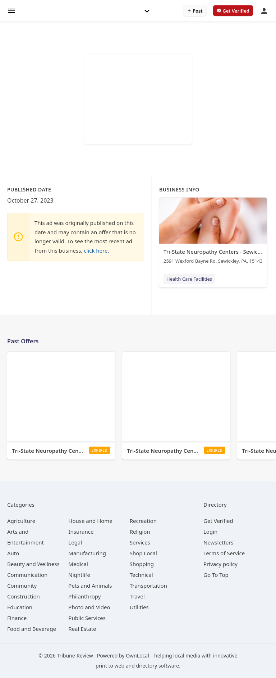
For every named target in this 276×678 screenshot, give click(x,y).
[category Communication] (27, 574)
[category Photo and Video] (89, 607)
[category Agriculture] (21, 520)
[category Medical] (78, 564)
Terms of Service (224, 553)
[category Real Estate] (82, 628)
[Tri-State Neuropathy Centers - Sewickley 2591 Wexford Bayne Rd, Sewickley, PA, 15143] (213, 232)
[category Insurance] (80, 531)
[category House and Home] (90, 520)
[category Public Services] (87, 618)
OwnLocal (137, 655)
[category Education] (19, 607)
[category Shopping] (142, 564)
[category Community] (22, 585)
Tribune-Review (75, 655)
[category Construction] (23, 596)
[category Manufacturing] (87, 553)
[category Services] (140, 542)
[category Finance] (17, 618)
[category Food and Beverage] (31, 628)
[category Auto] (13, 553)
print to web (110, 665)
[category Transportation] (148, 585)
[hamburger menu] (11, 10)
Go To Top (216, 574)
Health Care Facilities (189, 279)
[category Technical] (141, 574)
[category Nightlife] (79, 574)
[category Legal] (75, 542)
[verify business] (233, 10)
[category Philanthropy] (84, 596)
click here (95, 250)
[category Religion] (140, 531)
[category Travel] (137, 596)
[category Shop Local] (143, 553)
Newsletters (218, 542)
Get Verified (218, 520)
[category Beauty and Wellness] (33, 564)
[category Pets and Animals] (90, 585)
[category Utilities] (139, 607)
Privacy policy (220, 564)
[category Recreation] (143, 520)
